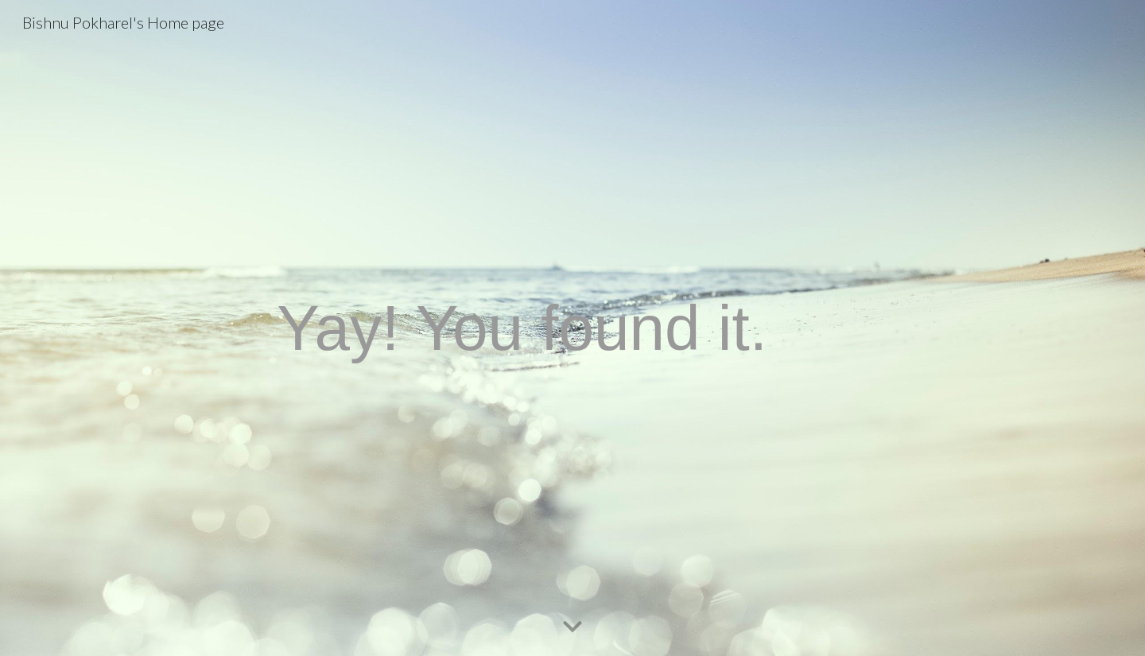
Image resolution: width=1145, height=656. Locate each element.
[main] (572, 328)
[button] (572, 627)
